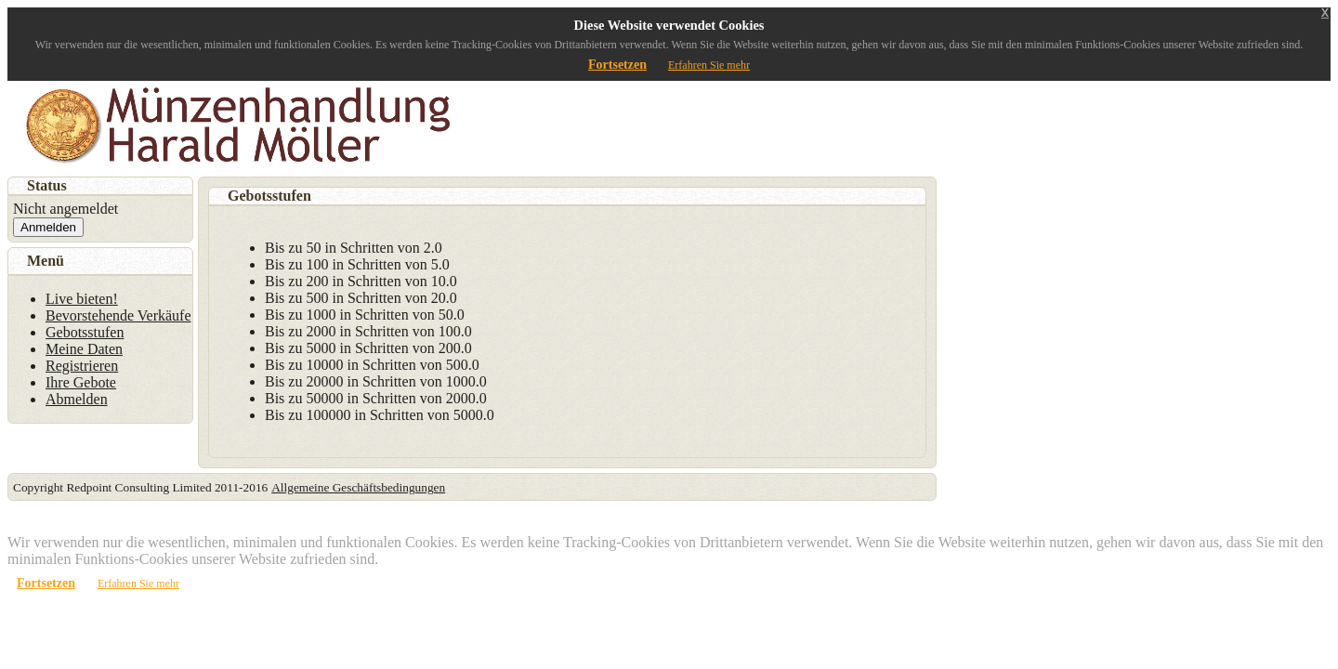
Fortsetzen (617, 65)
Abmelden (77, 399)
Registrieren (82, 366)
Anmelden (48, 227)
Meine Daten (84, 349)
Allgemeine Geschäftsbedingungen (358, 487)
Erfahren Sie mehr (709, 65)
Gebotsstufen (85, 332)
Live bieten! (82, 299)
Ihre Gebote (81, 382)
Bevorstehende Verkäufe (118, 315)
